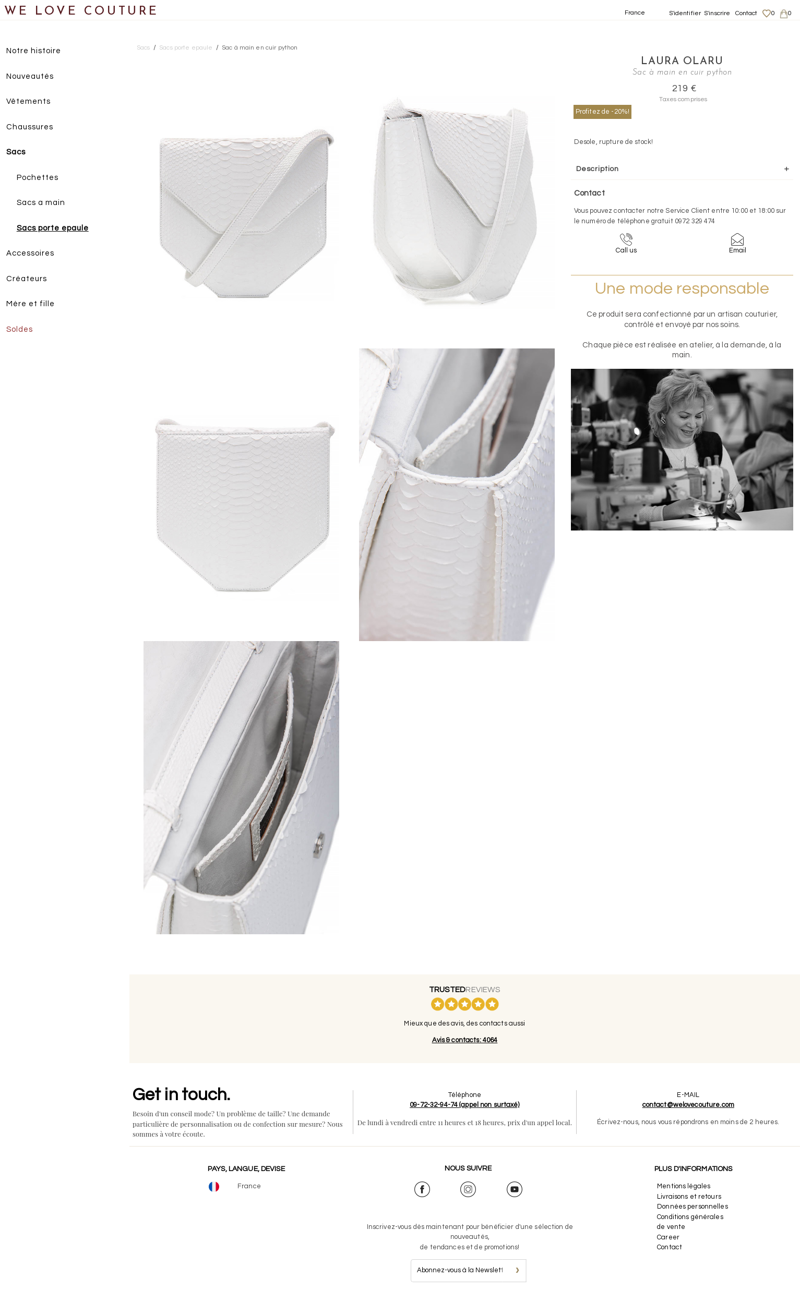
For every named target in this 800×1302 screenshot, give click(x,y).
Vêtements (33, 102)
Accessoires (35, 254)
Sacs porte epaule (58, 229)
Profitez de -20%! (603, 111)
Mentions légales (683, 1186)
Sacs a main (46, 203)
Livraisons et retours (689, 1196)
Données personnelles (692, 1206)
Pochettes (43, 178)
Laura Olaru (663, 61)
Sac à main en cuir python (259, 47)
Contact (746, 13)
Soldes (24, 330)
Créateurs (31, 279)
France (635, 12)
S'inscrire (717, 13)
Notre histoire (38, 51)
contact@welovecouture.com (688, 1104)
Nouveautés (35, 77)
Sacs (21, 152)
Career (668, 1237)
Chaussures (34, 127)
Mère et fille (35, 304)
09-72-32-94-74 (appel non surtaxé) (465, 1104)
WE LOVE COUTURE (81, 12)
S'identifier (685, 13)
